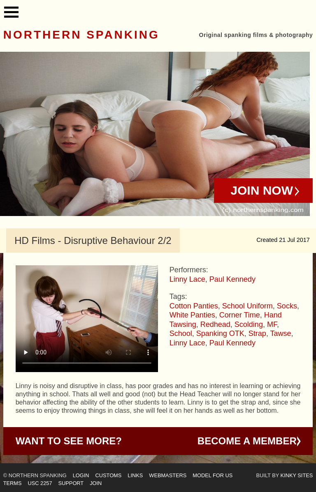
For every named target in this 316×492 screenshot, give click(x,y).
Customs (108, 475)
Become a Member (247, 440)
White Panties (192, 315)
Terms (12, 483)
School (181, 333)
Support (71, 483)
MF (272, 324)
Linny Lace (187, 279)
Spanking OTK (220, 333)
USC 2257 (40, 483)
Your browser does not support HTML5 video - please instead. (87, 318)
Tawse (280, 333)
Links (135, 475)
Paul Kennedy (232, 279)
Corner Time (239, 315)
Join (96, 483)
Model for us (212, 475)
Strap (257, 333)
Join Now (261, 190)
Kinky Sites (297, 475)
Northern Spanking (81, 34)
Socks (287, 306)
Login (81, 475)
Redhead (215, 324)
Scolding (249, 324)
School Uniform (247, 306)
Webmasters (167, 475)
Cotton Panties (194, 306)
